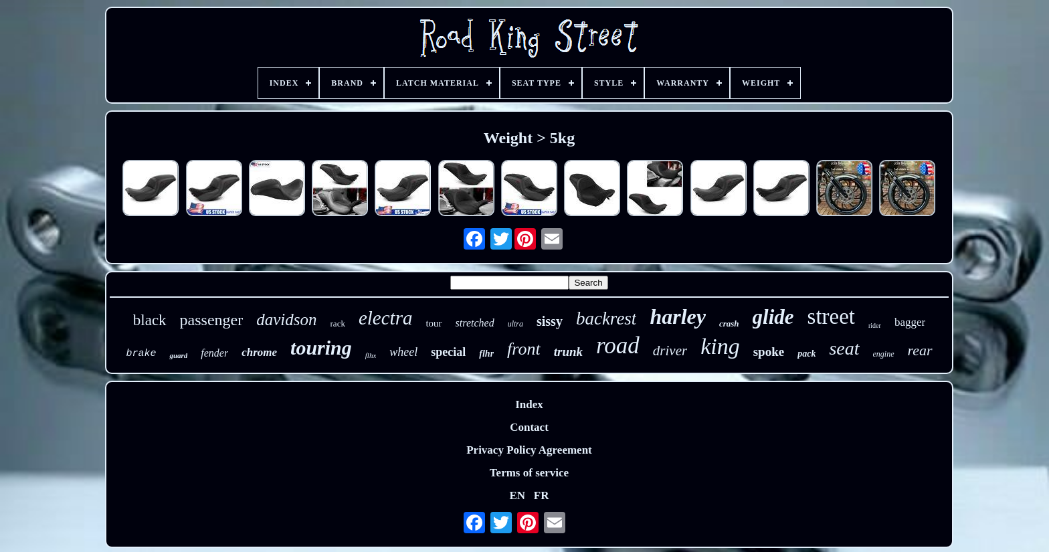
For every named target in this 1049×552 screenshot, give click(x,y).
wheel (403, 352)
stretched (475, 323)
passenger (212, 320)
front (524, 349)
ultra (515, 324)
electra (386, 318)
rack (337, 323)
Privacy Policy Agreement (529, 450)
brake (141, 353)
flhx (371, 355)
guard (178, 355)
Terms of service (529, 472)
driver (670, 351)
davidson (286, 319)
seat (844, 348)
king (720, 346)
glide (773, 317)
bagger (909, 322)
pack (806, 354)
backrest (606, 318)
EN (517, 495)
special (448, 352)
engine (883, 354)
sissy (550, 321)
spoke (768, 352)
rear (920, 350)
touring (321, 348)
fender (214, 353)
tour (433, 323)
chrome (259, 352)
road (618, 346)
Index (529, 404)
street (831, 316)
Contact (529, 427)
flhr (486, 354)
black (150, 320)
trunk (568, 352)
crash (729, 323)
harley (678, 316)
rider (874, 325)
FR (541, 495)
